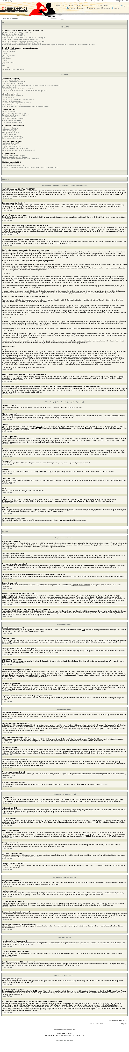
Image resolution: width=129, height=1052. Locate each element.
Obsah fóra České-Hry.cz (10, 18)
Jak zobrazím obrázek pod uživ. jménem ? (16, 103)
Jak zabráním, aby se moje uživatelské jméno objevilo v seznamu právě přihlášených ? (31, 85)
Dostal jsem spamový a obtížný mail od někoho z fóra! (20, 159)
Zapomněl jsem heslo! (9, 87)
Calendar (115, 8)
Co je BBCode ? (7, 127)
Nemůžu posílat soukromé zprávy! (13, 155)
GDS (117, 1)
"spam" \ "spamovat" (9, 55)
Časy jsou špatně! (8, 97)
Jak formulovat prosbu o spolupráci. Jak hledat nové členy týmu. (23, 41)
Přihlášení (106, 8)
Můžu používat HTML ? (10, 129)
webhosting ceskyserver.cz (64, 1040)
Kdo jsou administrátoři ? (10, 143)
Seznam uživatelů (96, 6)
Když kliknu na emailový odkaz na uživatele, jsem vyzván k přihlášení (25, 106)
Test (77, 6)
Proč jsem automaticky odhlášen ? (13, 83)
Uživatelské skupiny (111, 6)
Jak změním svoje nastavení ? (12, 96)
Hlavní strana (61, 6)
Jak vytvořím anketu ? (9, 117)
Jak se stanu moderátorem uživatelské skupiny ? (18, 150)
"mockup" (5, 60)
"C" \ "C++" (5, 68)
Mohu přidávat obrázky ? (10, 133)
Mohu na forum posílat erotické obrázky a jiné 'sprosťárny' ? (22, 43)
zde (30, 982)
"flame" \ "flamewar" (8, 52)
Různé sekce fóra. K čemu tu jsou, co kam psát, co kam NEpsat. (24, 38)
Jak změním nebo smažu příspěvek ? (14, 113)
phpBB (60, 1029)
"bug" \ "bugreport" (8, 62)
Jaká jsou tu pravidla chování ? (12, 34)
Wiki (98, 1)
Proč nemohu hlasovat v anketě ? (13, 122)
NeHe (122, 1)
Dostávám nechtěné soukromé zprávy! (15, 157)
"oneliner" (5, 57)
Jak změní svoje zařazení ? (11, 105)
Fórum (87, 1)
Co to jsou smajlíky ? (9, 131)
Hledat (85, 6)
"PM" (3, 64)
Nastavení (81, 8)
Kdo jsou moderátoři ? (9, 145)
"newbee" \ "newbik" (9, 50)
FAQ (71, 6)
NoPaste (104, 1)
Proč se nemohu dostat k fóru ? (12, 120)
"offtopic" (5, 53)
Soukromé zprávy (93, 8)
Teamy (93, 1)
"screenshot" (6, 59)
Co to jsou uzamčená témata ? (12, 138)
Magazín (80, 1)
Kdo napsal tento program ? (11, 164)
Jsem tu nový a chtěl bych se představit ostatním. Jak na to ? (22, 39)
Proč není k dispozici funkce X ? (13, 166)
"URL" (4, 66)
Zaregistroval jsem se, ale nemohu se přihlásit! (17, 89)
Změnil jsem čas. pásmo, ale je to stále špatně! (18, 99)
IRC (127, 1)
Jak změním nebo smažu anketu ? (13, 119)
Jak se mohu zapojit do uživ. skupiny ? (15, 148)
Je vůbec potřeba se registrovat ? (13, 82)
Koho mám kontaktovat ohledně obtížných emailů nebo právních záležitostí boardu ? (30, 167)
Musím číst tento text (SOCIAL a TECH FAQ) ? (18, 32)
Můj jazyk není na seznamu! (11, 101)
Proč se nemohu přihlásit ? (11, 80)
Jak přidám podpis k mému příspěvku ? (15, 115)
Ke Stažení (70, 8)
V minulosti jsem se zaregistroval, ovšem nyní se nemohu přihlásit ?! (25, 91)
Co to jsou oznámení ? (9, 134)
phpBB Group (71, 981)
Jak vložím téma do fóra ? (10, 111)
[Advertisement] (64, 1038)
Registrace (124, 6)
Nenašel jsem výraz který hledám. (13, 69)
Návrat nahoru (7, 198)
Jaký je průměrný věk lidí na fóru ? (13, 36)
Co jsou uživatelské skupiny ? (12, 147)
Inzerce (111, 1)
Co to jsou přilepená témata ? (12, 136)
